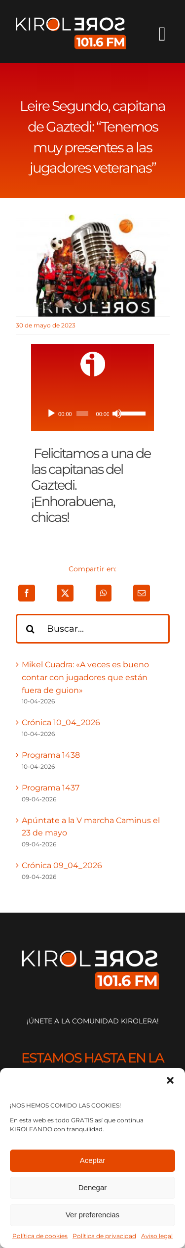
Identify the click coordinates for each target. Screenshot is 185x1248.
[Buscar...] (93, 629)
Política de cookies (40, 1236)
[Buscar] (30, 629)
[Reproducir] (51, 413)
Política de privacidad (104, 1236)
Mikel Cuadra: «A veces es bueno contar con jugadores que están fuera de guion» (85, 677)
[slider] (82, 413)
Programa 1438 (51, 755)
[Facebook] (26, 593)
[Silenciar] (117, 413)
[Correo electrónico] (141, 593)
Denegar (92, 1187)
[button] (170, 1080)
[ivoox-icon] (92, 355)
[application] (92, 413)
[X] (65, 593)
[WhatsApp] (103, 593)
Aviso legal (157, 1236)
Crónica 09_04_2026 (62, 865)
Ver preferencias (92, 1214)
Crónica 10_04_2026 (61, 722)
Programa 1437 (50, 787)
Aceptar (93, 1160)
